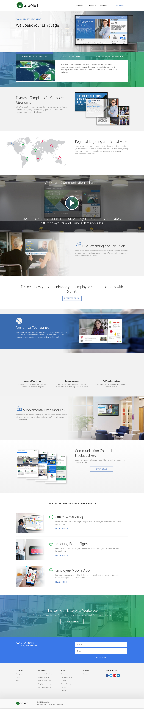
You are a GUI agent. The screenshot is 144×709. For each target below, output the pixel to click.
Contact (85, 674)
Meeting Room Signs (44, 680)
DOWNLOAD (101, 469)
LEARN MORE (72, 622)
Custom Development (67, 684)
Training (63, 687)
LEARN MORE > (61, 529)
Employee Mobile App (45, 684)
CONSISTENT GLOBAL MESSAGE (34, 56)
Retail (17, 680)
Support (63, 690)
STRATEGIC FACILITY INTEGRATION (109, 56)
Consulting (64, 674)
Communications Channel (46, 674)
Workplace (19, 674)
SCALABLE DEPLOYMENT (72, 56)
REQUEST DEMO (72, 298)
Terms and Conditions (55, 704)
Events (18, 677)
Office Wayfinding (43, 677)
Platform (19, 670)
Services (64, 670)
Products (42, 670)
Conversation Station (44, 687)
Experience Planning (67, 677)
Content (63, 680)
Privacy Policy (41, 704)
